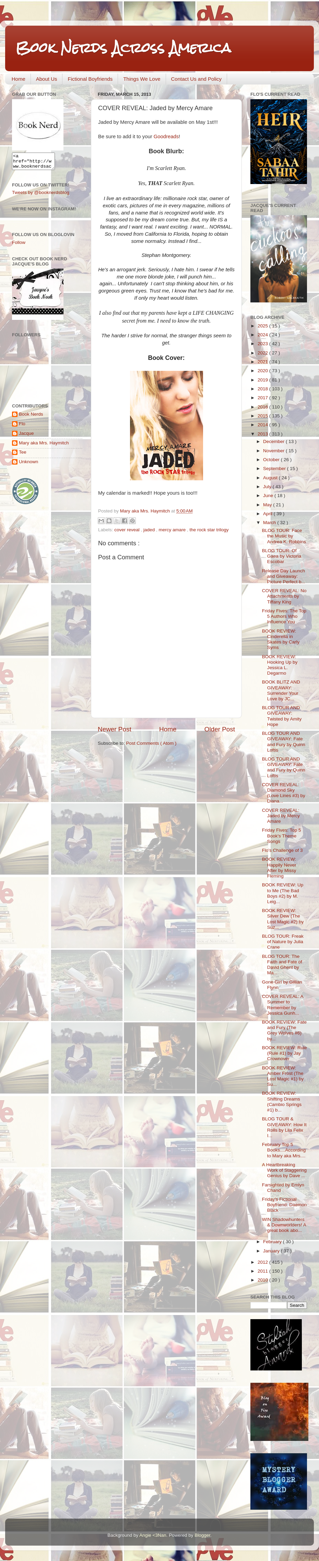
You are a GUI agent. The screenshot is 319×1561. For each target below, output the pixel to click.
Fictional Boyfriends (90, 79)
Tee (22, 455)
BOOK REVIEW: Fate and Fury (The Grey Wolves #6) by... (284, 1030)
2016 (263, 406)
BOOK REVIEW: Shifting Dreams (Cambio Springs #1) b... (282, 1102)
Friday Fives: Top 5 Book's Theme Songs (281, 836)
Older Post (219, 729)
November (274, 450)
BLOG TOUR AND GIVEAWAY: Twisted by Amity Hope (282, 716)
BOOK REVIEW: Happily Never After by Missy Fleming (279, 868)
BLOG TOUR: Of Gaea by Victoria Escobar (282, 556)
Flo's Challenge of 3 (282, 850)
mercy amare (172, 529)
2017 (263, 397)
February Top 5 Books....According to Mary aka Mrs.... (284, 1150)
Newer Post (114, 729)
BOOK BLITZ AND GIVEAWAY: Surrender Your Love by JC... (281, 690)
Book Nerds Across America (123, 47)
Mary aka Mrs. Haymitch (44, 445)
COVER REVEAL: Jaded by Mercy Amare (281, 816)
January (272, 1250)
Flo (22, 426)
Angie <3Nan (152, 1535)
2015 (263, 415)
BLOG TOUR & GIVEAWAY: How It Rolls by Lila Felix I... (284, 1127)
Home (18, 79)
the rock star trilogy (208, 529)
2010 (263, 1280)
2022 (263, 352)
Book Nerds (31, 417)
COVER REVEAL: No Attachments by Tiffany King (284, 596)
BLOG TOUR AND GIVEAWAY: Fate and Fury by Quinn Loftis (283, 742)
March (270, 522)
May (268, 504)
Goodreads (166, 136)
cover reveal (127, 529)
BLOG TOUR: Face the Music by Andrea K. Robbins (284, 536)
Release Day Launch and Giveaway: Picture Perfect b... (283, 576)
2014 (263, 424)
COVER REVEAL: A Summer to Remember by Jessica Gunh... (282, 1005)
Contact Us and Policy (196, 79)
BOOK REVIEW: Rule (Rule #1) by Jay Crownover (284, 1053)
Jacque (26, 436)
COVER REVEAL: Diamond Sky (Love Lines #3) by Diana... (283, 793)
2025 (263, 325)
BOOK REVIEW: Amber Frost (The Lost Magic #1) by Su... (283, 1076)
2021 (263, 361)
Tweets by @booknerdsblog (40, 195)
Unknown (28, 464)
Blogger (202, 1535)
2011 (263, 1271)
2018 (263, 388)
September (275, 468)
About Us (46, 79)
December (274, 441)
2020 (263, 370)
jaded (149, 529)
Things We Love (141, 79)
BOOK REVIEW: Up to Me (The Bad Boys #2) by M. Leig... (283, 893)
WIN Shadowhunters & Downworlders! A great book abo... (284, 1225)
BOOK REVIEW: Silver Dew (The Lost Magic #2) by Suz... (283, 919)
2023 (263, 343)
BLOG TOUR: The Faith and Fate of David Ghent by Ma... (282, 965)
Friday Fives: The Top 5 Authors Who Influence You (284, 616)
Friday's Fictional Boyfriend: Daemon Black (284, 1205)
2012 (263, 1262)
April (268, 513)
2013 (263, 434)
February (273, 1241)
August (271, 477)
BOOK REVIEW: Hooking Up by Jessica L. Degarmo (280, 665)
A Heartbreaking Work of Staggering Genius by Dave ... (284, 1170)
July (268, 486)
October (272, 459)
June (268, 495)
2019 (263, 379)
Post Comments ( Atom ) (151, 743)
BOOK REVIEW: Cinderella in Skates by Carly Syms (281, 639)
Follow (18, 245)
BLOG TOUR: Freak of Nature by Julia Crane (283, 942)
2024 (263, 334)
